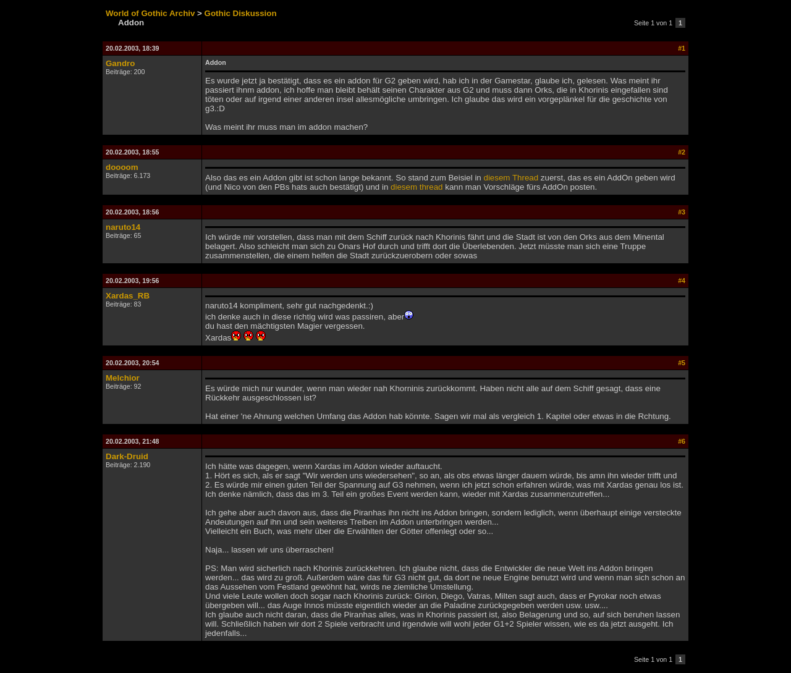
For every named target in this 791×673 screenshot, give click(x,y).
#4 (681, 280)
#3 (681, 212)
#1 (681, 48)
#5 (681, 362)
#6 (681, 441)
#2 (681, 152)
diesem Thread (510, 177)
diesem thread (416, 187)
